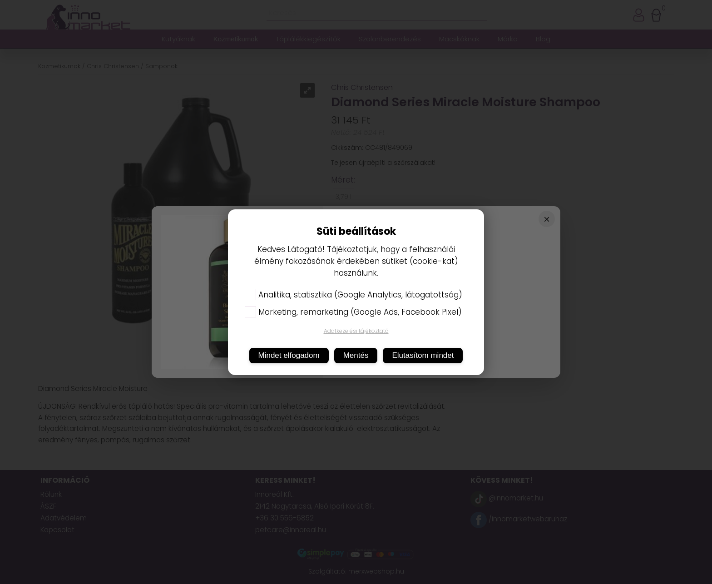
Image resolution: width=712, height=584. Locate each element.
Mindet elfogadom (289, 355)
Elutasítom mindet (423, 355)
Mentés (356, 355)
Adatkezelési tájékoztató (356, 331)
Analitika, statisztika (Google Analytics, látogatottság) (353, 295)
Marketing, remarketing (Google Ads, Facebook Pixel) (353, 312)
